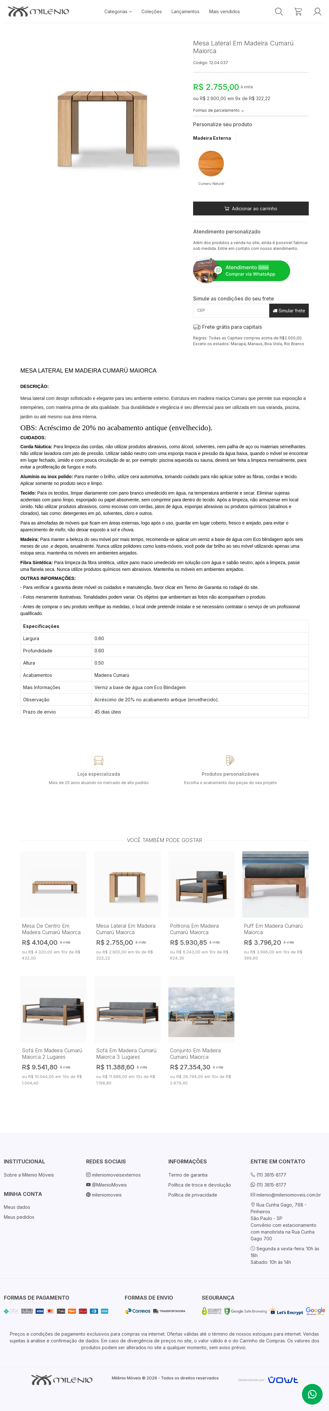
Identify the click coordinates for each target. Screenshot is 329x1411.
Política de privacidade (192, 1195)
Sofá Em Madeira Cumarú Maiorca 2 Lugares (52, 1053)
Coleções (151, 11)
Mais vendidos (224, 11)
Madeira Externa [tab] (212, 138)
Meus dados (17, 1207)
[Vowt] (268, 1379)
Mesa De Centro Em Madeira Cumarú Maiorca (51, 929)
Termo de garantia (188, 1175)
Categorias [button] (118, 11)
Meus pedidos (19, 1217)
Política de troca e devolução (199, 1185)
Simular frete (289, 310)
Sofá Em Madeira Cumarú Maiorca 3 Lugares (126, 1053)
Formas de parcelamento (219, 110)
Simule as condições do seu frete (233, 298)
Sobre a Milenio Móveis (29, 1175)
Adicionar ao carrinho (250, 208)
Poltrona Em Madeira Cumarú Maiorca (194, 929)
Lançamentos (186, 11)
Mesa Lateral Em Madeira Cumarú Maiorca (126, 929)
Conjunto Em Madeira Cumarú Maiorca (195, 1053)
